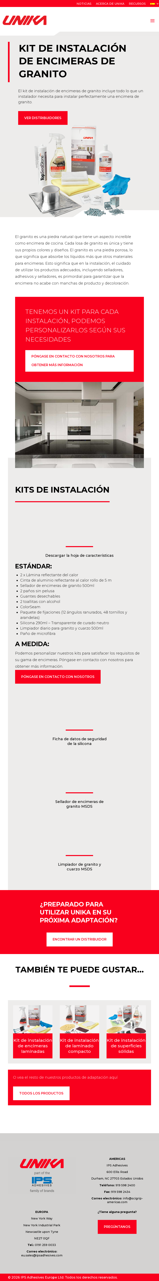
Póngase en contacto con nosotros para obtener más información (73, 361)
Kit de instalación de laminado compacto (79, 1047)
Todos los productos (41, 1094)
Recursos (137, 4)
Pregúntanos (117, 1228)
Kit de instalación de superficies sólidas (126, 1047)
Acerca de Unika (110, 4)
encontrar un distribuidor (80, 941)
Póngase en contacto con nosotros (58, 678)
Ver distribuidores (42, 118)
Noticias (84, 4)
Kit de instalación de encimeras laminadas (32, 1047)
